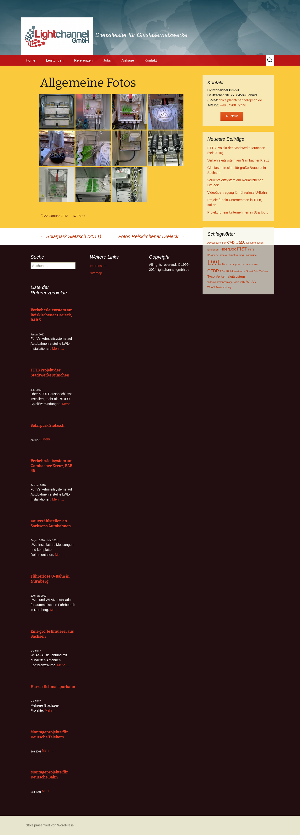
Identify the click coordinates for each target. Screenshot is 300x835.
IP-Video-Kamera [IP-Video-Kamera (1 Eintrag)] (217, 255)
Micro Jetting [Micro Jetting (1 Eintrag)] (229, 264)
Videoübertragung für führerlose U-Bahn (237, 192)
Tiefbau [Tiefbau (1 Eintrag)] (263, 271)
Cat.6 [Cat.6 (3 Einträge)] (240, 242)
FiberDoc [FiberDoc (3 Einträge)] (228, 249)
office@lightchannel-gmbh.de (240, 100)
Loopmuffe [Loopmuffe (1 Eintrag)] (251, 255)
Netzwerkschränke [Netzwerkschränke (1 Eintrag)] (247, 264)
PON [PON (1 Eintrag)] (222, 271)
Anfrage (127, 60)
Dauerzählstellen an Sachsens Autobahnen (51, 523)
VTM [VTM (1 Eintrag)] (243, 282)
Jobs (107, 60)
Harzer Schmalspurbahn (53, 686)
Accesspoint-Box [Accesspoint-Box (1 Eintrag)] (216, 242)
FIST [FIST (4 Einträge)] (242, 248)
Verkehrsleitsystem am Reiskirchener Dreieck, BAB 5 (52, 315)
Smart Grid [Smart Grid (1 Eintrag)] (252, 271)
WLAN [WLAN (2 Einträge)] (251, 282)
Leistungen (54, 60)
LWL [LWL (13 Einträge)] (214, 262)
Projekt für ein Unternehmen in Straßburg (237, 212)
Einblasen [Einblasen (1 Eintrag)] (213, 249)
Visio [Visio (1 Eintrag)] (236, 282)
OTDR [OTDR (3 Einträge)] (213, 270)
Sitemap (96, 273)
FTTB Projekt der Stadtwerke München (50, 372)
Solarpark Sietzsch (47, 425)
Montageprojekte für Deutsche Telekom (49, 734)
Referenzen (83, 60)
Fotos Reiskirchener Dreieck (151, 236)
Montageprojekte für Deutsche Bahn (49, 774)
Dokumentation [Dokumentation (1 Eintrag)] (254, 242)
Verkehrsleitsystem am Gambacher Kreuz (238, 160)
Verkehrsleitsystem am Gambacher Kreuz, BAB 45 (52, 466)
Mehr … (58, 348)
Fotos (81, 216)
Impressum (98, 266)
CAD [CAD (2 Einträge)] (231, 242)
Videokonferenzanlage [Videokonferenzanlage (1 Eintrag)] (220, 282)
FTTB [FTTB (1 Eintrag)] (251, 249)
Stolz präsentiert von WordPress (50, 825)
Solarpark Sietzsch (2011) (70, 236)
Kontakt (151, 60)
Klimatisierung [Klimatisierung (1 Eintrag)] (236, 255)
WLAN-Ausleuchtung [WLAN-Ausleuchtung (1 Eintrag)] (219, 287)
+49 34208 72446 (233, 105)
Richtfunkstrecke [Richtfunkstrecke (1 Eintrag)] (235, 271)
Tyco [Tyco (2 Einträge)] (211, 276)
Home (30, 60)
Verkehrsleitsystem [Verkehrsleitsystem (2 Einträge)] (230, 276)
